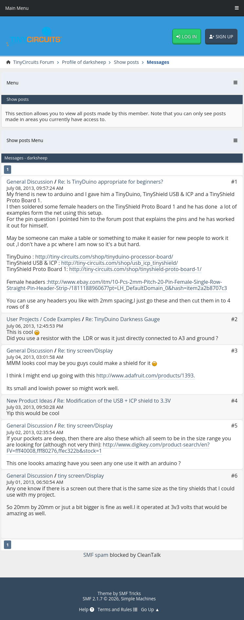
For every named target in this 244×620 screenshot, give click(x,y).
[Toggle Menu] (237, 8)
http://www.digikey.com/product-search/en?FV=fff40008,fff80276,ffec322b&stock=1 (108, 447)
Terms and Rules (118, 609)
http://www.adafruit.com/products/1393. (145, 375)
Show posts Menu (25, 140)
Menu (12, 83)
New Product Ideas (29, 400)
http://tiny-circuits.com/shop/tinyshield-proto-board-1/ (135, 269)
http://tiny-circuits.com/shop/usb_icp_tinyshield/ (119, 262)
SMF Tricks (130, 593)
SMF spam (95, 554)
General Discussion (30, 181)
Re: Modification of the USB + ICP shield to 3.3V (114, 400)
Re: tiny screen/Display (85, 350)
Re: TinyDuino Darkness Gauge (122, 319)
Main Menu (16, 8)
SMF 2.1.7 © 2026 (101, 599)
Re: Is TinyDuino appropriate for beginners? (110, 181)
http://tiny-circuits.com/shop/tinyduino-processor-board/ (104, 256)
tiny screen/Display (81, 475)
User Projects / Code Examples (44, 319)
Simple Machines (138, 599)
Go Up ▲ (150, 609)
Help (86, 609)
